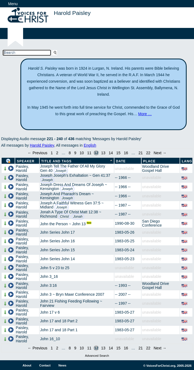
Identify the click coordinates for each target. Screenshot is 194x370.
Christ (64, 216)
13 (103, 153)
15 (118, 153)
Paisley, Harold (22, 168)
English (90, 145)
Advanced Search (97, 355)
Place (149, 161)
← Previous (37, 153)
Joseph (60, 171)
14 (111, 153)
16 (126, 153)
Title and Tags (56, 161)
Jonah (77, 216)
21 (141, 153)
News (62, 365)
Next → (160, 153)
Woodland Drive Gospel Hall (155, 168)
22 (148, 153)
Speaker (26, 161)
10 (82, 153)
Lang (187, 161)
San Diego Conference (152, 223)
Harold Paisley (42, 145)
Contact (45, 365)
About (27, 365)
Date (121, 161)
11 (89, 153)
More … (145, 114)
